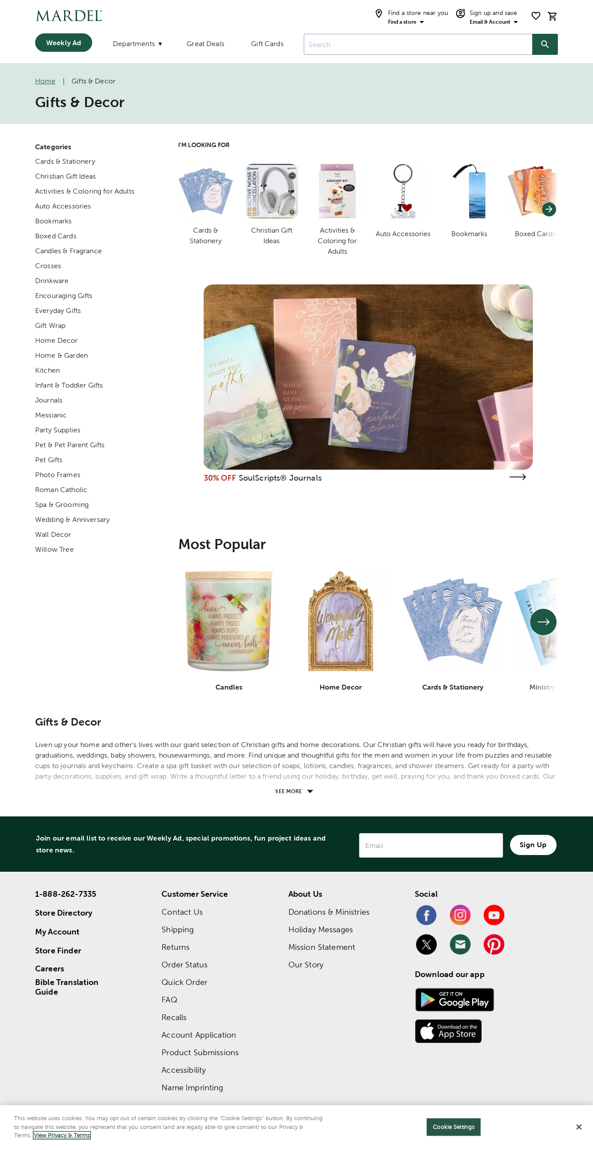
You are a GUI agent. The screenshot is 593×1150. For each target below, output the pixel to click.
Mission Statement (322, 947)
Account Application (199, 1034)
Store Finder (58, 950)
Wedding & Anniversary (72, 519)
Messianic (51, 415)
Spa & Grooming (62, 504)
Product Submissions (200, 1052)
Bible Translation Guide (67, 987)
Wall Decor (53, 534)
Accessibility (184, 1070)
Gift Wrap (50, 325)
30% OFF (220, 477)
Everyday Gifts (58, 310)
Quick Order (184, 982)
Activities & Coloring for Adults (84, 191)
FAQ (169, 999)
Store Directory (63, 912)
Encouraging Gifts (64, 295)
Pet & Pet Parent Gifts (69, 445)
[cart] (552, 16)
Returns (176, 947)
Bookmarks (53, 221)
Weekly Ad (63, 43)
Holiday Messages (320, 929)
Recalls (174, 1017)
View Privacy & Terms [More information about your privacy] (62, 1135)
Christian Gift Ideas (65, 176)
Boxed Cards (55, 236)
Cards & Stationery (65, 161)
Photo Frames (57, 474)
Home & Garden (61, 355)
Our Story (305, 964)
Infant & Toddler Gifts (69, 385)
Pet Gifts (48, 460)
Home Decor (56, 340)
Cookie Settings (453, 1127)
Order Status (185, 964)
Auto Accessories (63, 206)
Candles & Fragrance (68, 251)
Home (45, 81)
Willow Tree (54, 549)
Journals (48, 400)
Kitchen (47, 370)
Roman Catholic (61, 489)
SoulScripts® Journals (280, 477)
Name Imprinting (192, 1087)
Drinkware (51, 280)
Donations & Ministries (329, 911)
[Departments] (136, 45)
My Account (57, 931)
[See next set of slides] (543, 622)
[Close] (579, 1127)
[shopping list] (536, 15)
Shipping (178, 929)
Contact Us (182, 911)
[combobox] (418, 44)
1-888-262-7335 (65, 893)
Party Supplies (57, 430)
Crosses (48, 266)
